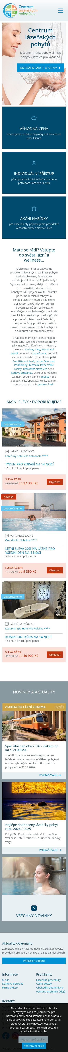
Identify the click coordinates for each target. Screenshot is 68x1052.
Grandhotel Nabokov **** (21, 540)
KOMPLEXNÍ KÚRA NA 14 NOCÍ (28, 637)
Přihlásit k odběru (34, 960)
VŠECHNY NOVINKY (34, 915)
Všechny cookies (34, 1045)
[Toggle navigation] (61, 10)
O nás (5, 980)
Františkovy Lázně (23, 361)
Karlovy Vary (32, 349)
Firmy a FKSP (10, 987)
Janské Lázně (45, 384)
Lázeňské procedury (48, 980)
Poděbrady (20, 365)
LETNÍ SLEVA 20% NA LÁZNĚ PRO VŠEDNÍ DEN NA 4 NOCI (30, 550)
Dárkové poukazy (12, 983)
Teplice (45, 376)
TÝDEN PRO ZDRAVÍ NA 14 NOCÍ (29, 464)
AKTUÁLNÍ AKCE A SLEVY (38, 68)
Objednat (54, 482)
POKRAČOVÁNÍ (50, 775)
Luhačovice (39, 353)
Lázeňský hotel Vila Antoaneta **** (26, 456)
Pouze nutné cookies (33, 1039)
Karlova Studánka (21, 372)
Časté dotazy (44, 983)
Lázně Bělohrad (45, 361)
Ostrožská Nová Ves (35, 369)
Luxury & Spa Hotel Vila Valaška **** (27, 628)
